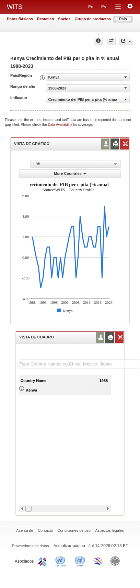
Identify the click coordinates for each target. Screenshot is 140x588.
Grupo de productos (92, 19)
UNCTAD (62, 560)
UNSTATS (80, 560)
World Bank (117, 560)
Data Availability (60, 125)
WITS (14, 6)
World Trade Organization (98, 560)
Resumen (45, 19)
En (90, 6)
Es (103, 6)
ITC (43, 560)
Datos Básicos (20, 19)
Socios (64, 19)
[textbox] (79, 364)
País (123, 19)
